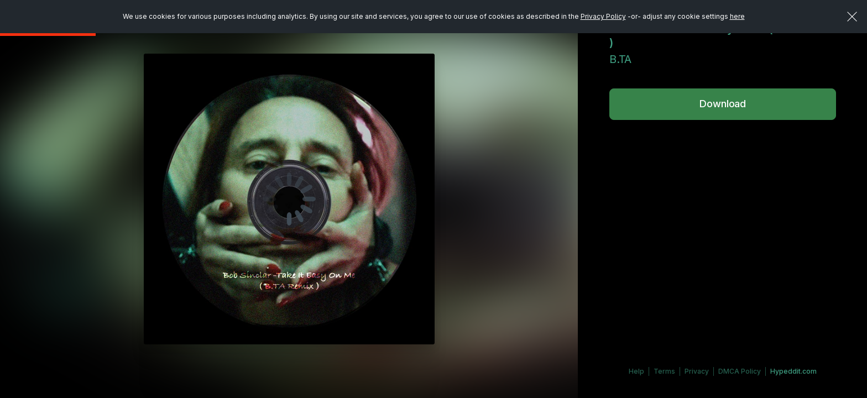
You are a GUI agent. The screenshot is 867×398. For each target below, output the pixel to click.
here (737, 16)
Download (722, 103)
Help (636, 371)
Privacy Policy (603, 16)
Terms (664, 371)
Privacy (697, 371)
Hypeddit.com (793, 371)
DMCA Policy (739, 371)
